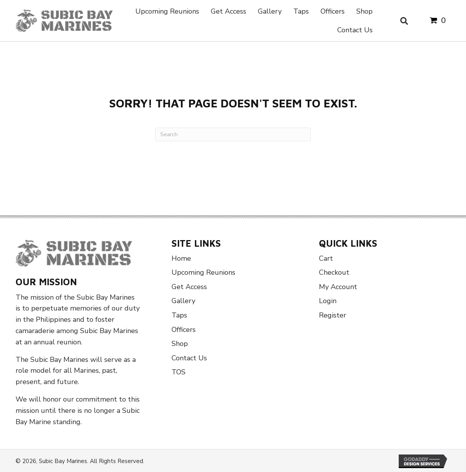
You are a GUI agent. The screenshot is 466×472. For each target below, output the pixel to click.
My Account (338, 286)
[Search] (233, 134)
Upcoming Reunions (203, 272)
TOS (179, 372)
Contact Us (189, 358)
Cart (326, 258)
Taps (179, 315)
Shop (180, 343)
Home (181, 258)
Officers (184, 329)
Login (327, 300)
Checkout (334, 272)
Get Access (189, 286)
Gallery (183, 300)
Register (332, 315)
